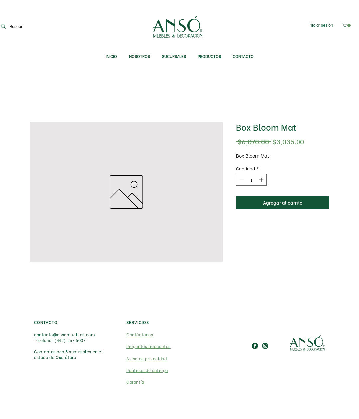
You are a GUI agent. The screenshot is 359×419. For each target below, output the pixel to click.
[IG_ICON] (265, 346)
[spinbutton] (251, 179)
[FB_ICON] (255, 346)
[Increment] (262, 179)
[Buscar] (33, 26)
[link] (346, 25)
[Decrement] (241, 179)
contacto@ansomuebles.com (64, 334)
